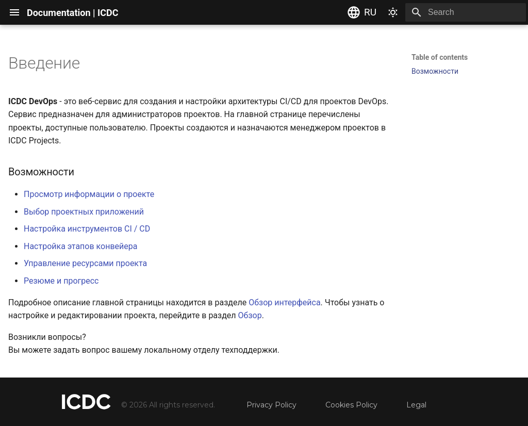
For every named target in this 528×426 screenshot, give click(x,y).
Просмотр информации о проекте (89, 194)
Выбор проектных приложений (84, 212)
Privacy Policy (271, 404)
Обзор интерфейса (284, 302)
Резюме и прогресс (61, 281)
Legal (416, 404)
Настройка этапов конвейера (80, 246)
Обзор (250, 315)
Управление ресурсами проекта (85, 263)
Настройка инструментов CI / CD (87, 229)
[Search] (465, 12)
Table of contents (439, 57)
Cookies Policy (351, 404)
